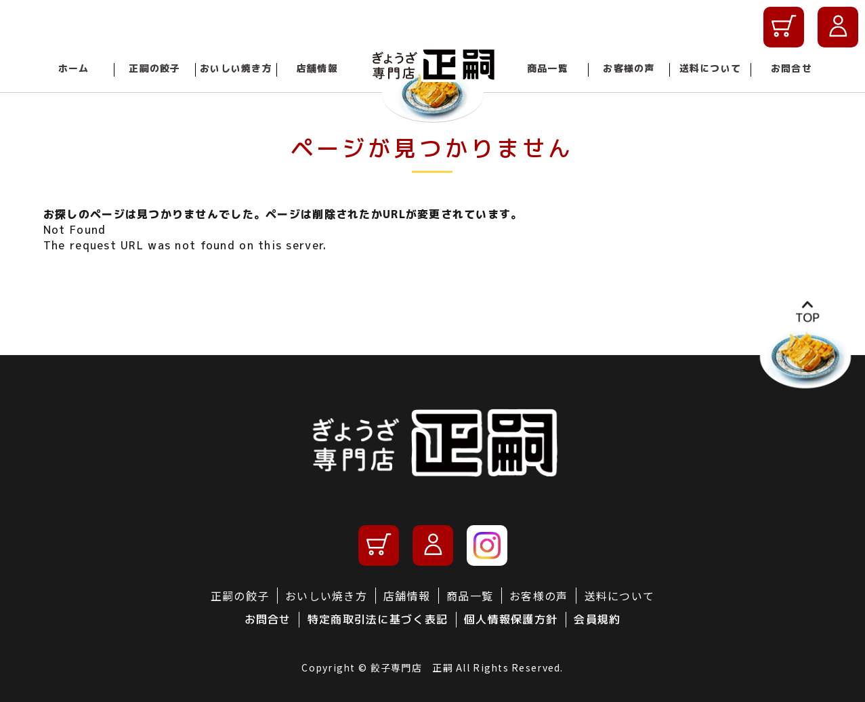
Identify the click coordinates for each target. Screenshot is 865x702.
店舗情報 (317, 68)
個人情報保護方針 (510, 619)
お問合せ (791, 68)
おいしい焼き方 (236, 68)
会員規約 (597, 619)
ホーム (73, 68)
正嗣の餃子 (154, 68)
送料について (710, 68)
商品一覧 (547, 68)
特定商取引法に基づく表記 (378, 619)
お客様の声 (628, 68)
